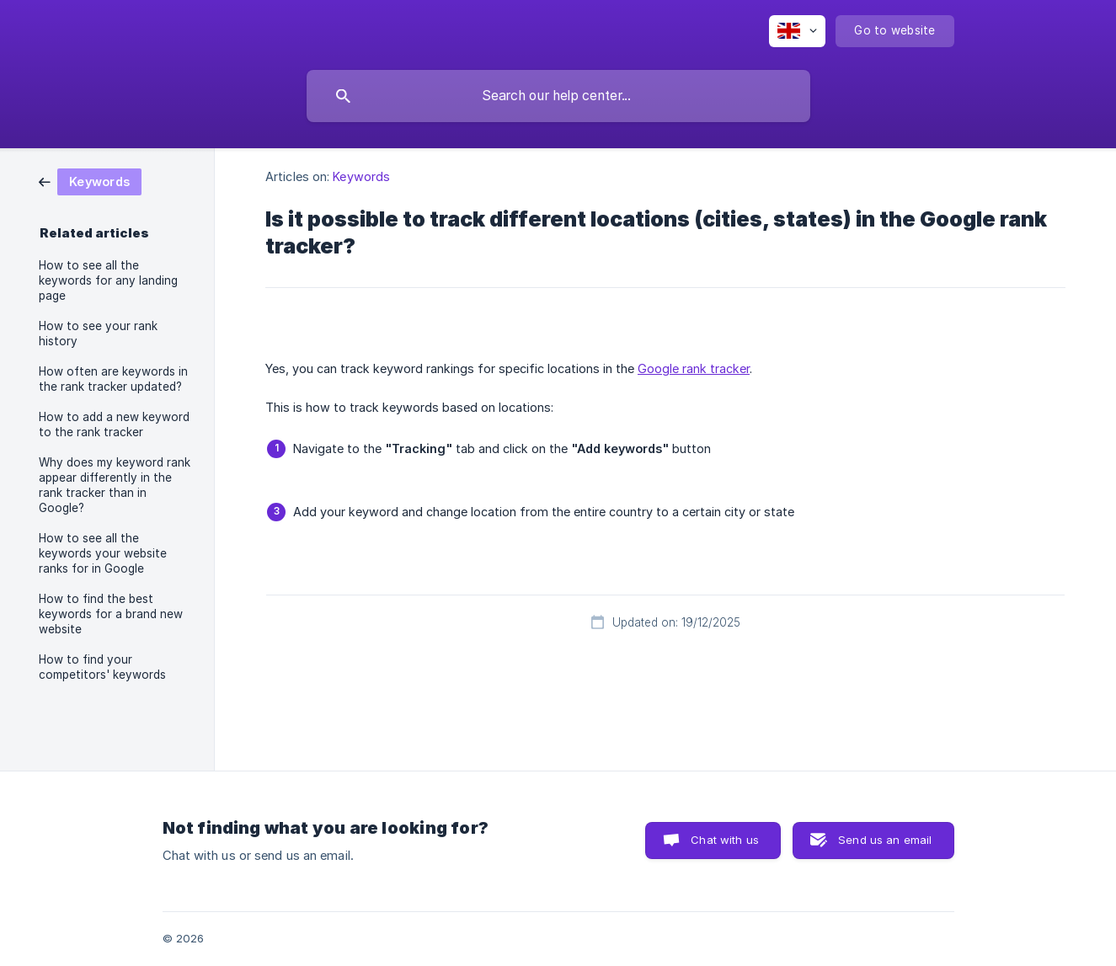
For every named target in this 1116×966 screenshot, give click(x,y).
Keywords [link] (361, 176)
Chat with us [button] (725, 839)
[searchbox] (558, 96)
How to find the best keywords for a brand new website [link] (111, 614)
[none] (797, 31)
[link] (90, 181)
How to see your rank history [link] (98, 333)
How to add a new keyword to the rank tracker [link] (114, 424)
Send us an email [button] (885, 839)
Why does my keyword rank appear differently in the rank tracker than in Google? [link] (114, 485)
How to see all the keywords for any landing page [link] (108, 280)
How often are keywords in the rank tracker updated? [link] (113, 379)
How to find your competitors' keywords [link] (102, 667)
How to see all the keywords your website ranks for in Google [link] (103, 553)
